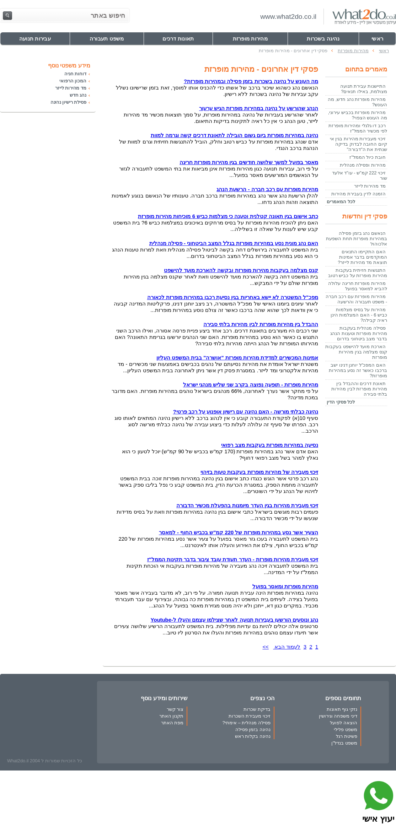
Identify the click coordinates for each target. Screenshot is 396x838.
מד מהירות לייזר (370, 186)
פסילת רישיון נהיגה (68, 102)
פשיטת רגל (346, 736)
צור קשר (175, 709)
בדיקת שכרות (257, 709)
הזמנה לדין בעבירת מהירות (358, 193)
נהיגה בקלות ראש (253, 736)
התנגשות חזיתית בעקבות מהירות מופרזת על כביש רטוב (357, 272)
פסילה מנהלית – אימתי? (247, 722)
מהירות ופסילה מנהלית (363, 165)
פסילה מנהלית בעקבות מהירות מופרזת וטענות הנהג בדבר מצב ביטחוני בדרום (358, 333)
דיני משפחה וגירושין (338, 716)
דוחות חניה (75, 73)
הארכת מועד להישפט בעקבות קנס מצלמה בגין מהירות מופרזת (356, 352)
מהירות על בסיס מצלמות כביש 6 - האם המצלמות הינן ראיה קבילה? (359, 315)
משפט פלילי (345, 729)
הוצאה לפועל (343, 722)
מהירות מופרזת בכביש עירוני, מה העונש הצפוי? (357, 115)
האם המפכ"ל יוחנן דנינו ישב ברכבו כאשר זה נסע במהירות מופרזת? (358, 370)
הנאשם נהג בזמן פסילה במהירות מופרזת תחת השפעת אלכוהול (356, 239)
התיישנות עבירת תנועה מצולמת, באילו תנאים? (363, 88)
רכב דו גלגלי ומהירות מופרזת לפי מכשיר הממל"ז (357, 128)
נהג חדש (78, 95)
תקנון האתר (171, 716)
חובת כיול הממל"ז (367, 157)
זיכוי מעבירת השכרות (250, 716)
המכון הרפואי (72, 80)
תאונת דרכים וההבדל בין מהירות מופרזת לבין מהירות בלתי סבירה (359, 389)
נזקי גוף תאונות (342, 709)
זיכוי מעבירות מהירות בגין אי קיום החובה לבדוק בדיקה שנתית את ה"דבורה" (358, 144)
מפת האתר (172, 722)
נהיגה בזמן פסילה (253, 729)
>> (265, 647)
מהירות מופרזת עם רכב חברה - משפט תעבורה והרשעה (356, 299)
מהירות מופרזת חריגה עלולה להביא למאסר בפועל (357, 286)
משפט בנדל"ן (344, 743)
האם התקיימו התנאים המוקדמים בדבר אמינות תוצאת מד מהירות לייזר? (362, 257)
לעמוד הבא (286, 647)
